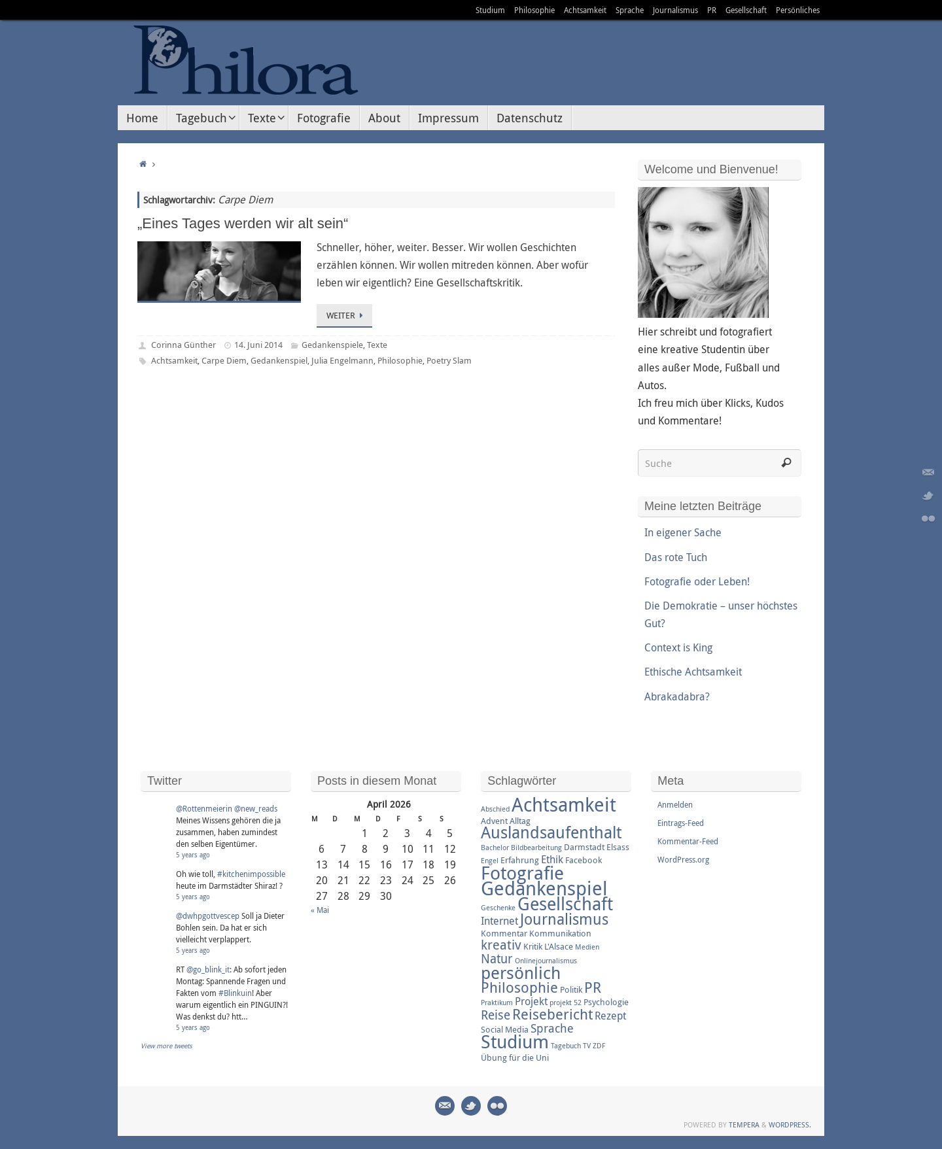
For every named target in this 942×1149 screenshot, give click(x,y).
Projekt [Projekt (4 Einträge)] (531, 1001)
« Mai (320, 909)
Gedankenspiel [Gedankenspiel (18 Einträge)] (544, 888)
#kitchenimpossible (251, 873)
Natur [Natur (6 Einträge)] (497, 958)
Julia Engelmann (342, 360)
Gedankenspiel (279, 360)
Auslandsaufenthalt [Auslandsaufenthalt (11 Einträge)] (551, 832)
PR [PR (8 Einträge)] (592, 987)
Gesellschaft (746, 10)
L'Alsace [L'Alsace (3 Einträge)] (558, 946)
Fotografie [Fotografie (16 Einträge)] (522, 872)
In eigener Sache (683, 532)
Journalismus (675, 10)
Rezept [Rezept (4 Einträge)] (610, 1015)
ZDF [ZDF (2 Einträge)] (599, 1045)
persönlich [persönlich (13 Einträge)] (521, 972)
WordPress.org (683, 859)
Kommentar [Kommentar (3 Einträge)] (504, 933)
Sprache (630, 10)
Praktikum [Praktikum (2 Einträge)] (497, 1002)
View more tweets (166, 1046)
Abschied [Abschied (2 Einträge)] (495, 809)
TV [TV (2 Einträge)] (587, 1045)
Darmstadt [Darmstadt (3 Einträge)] (584, 847)
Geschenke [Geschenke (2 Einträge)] (498, 907)
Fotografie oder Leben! (697, 581)
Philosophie (534, 10)
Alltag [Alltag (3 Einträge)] (520, 821)
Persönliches (798, 10)
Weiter (346, 315)
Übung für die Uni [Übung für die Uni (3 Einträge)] (515, 1057)
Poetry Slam (449, 360)
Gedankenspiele (332, 345)
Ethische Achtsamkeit (693, 671)
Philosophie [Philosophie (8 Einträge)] (519, 987)
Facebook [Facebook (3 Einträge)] (583, 860)
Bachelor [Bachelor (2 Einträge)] (495, 847)
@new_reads (255, 808)
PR (711, 10)
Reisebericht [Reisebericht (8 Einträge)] (552, 1013)
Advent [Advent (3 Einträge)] (494, 821)
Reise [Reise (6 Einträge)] (495, 1014)
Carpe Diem (224, 360)
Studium (490, 10)
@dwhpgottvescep (207, 915)
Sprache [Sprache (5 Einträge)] (552, 1028)
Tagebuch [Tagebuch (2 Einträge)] (566, 1045)
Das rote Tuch (675, 557)
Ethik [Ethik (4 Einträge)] (552, 859)
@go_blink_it (208, 969)
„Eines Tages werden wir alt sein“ (242, 223)
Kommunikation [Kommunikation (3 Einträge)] (560, 933)
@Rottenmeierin (204, 808)
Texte (377, 345)
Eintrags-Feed (680, 822)
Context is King (678, 647)
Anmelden (675, 804)
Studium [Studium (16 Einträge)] (515, 1041)
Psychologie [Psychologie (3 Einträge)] (606, 1002)
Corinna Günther (183, 345)
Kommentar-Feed (687, 841)
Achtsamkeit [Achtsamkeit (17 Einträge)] (564, 804)
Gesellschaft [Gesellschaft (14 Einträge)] (565, 904)
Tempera (744, 1124)
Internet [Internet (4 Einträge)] (499, 921)
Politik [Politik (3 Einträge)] (571, 989)
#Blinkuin (235, 992)
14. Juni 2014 (258, 345)
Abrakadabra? (677, 696)
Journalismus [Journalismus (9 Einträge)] (564, 919)
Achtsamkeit (585, 10)
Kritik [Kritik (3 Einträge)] (532, 946)
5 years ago (193, 855)
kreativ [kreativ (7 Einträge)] (501, 944)
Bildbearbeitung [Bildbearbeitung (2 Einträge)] (536, 847)
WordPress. (790, 1124)
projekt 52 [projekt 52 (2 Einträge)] (566, 1002)
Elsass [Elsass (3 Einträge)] (617, 847)
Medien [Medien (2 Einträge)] (587, 947)
